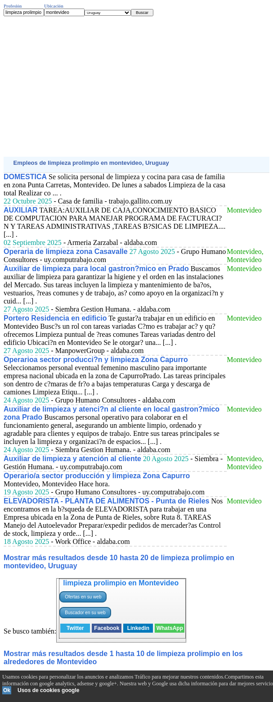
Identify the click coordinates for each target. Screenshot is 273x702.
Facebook (106, 628)
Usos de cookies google (48, 690)
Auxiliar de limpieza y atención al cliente (72, 458)
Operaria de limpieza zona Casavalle (66, 251)
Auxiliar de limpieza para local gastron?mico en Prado (96, 268)
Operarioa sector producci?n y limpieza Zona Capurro (96, 359)
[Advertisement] (136, 86)
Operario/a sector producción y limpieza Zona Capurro (97, 476)
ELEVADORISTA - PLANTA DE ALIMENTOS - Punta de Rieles (107, 501)
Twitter (75, 628)
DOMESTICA (25, 177)
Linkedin (138, 628)
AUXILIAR (21, 210)
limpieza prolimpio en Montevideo (121, 583)
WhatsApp (170, 628)
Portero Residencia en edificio (55, 318)
